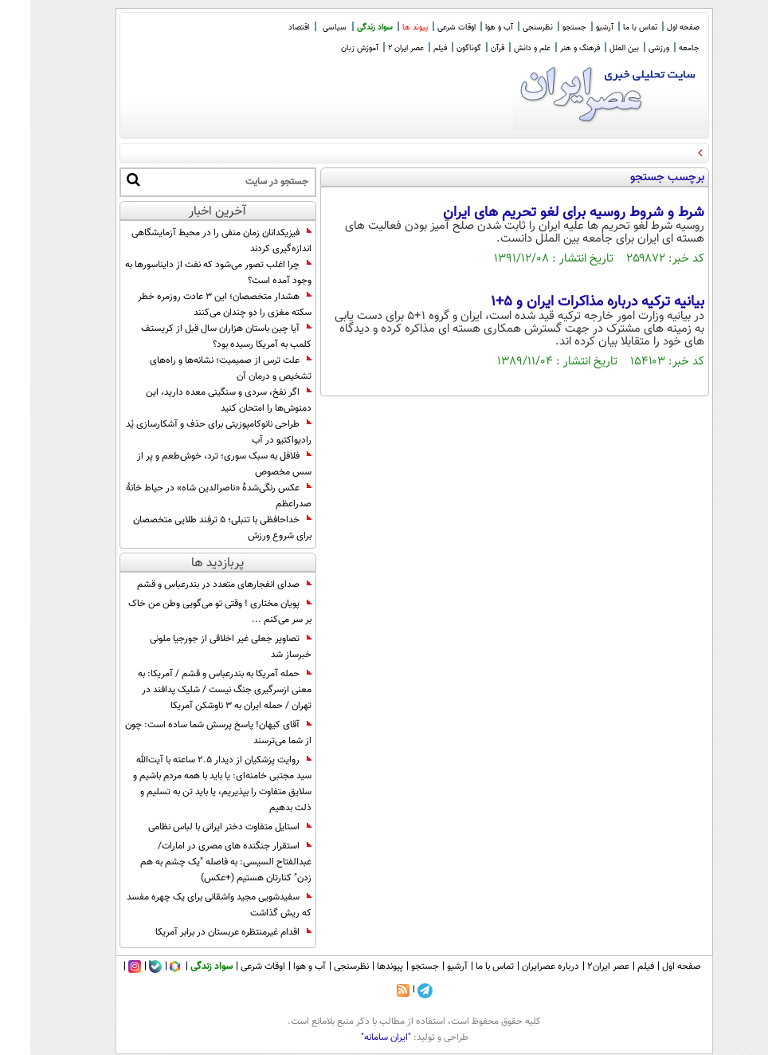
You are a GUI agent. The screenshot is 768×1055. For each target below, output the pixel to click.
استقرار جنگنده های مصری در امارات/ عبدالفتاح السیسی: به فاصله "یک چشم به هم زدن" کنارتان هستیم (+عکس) (195, 862)
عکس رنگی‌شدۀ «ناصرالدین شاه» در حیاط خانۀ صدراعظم (188, 496)
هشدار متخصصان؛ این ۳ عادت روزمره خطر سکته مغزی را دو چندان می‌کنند (194, 304)
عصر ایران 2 (376, 48)
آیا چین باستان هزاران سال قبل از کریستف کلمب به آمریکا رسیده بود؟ (196, 336)
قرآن (467, 48)
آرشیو (574, 27)
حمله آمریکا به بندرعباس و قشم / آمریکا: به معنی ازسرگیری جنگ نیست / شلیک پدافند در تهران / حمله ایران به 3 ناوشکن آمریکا (194, 690)
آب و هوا (469, 27)
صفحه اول (653, 27)
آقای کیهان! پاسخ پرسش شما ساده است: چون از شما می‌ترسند (188, 733)
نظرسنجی (507, 27)
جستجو (544, 27)
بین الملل (594, 48)
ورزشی (628, 48)
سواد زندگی (344, 27)
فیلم (410, 48)
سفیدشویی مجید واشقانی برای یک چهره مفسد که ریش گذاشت (188, 905)
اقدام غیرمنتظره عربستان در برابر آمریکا (203, 932)
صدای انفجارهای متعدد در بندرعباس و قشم (194, 584)
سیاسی (304, 27)
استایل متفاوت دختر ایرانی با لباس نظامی (199, 827)
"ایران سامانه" (356, 1037)
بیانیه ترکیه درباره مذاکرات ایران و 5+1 (567, 302)
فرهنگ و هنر (550, 48)
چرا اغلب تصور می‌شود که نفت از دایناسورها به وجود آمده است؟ (188, 273)
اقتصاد (268, 27)
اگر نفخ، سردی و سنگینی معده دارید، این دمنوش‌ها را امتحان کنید (198, 400)
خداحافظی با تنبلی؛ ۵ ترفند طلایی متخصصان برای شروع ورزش (192, 528)
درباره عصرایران (520, 966)
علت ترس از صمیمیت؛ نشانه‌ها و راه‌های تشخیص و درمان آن (200, 368)
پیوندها (360, 966)
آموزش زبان (329, 48)
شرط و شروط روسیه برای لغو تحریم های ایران (543, 213)
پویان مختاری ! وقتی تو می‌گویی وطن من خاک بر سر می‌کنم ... (189, 611)
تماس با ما (610, 27)
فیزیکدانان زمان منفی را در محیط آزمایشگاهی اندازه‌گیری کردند (191, 241)
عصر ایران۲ (578, 966)
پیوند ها (385, 27)
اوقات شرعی (426, 27)
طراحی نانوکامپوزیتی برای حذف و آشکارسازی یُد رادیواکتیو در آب (188, 432)
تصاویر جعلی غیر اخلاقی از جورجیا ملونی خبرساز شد (200, 647)
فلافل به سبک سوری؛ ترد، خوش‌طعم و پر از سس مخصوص (194, 464)
